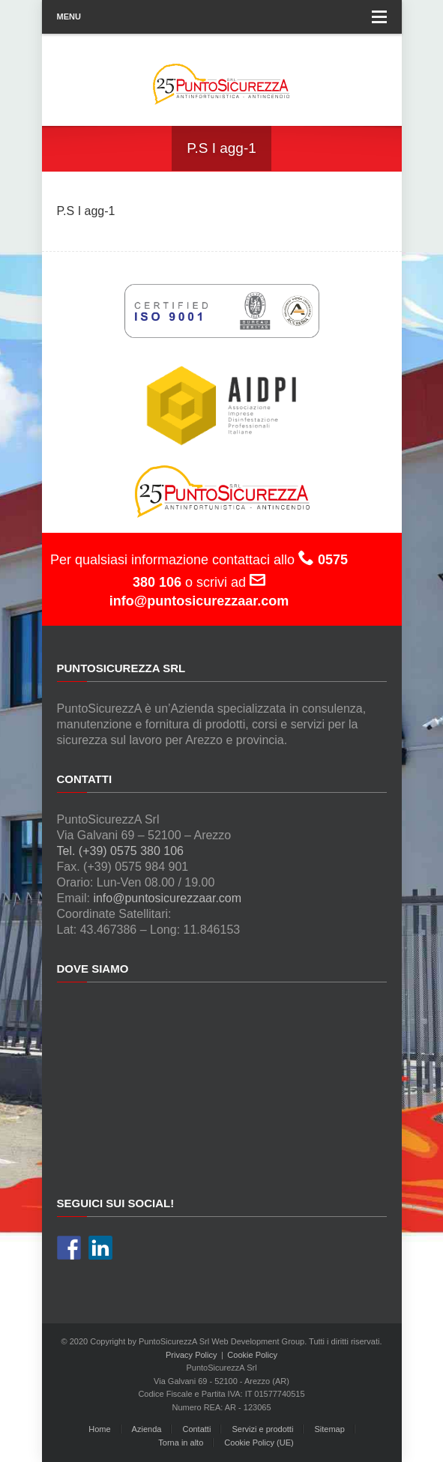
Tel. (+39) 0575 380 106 (120, 851)
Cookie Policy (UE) (258, 1442)
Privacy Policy (191, 1354)
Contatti (196, 1429)
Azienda (147, 1429)
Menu (222, 16)
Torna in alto (180, 1442)
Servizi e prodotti (262, 1429)
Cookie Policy (252, 1354)
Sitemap (329, 1429)
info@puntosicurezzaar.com (167, 898)
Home (99, 1429)
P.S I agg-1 (86, 211)
